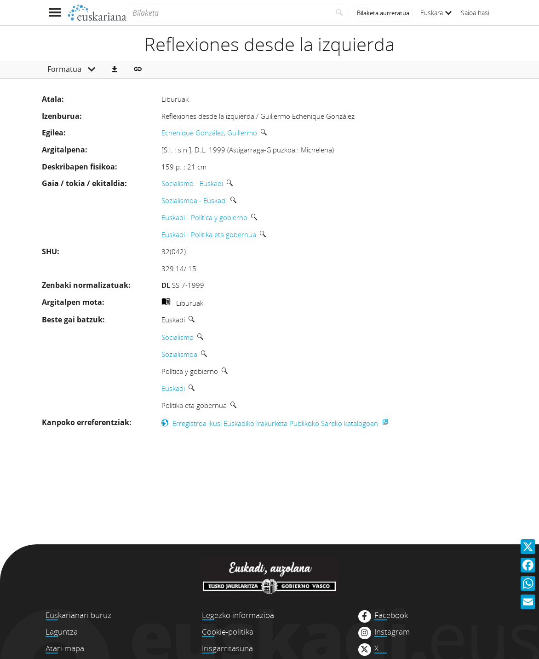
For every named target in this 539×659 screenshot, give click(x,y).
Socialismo (177, 337)
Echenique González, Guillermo (209, 132)
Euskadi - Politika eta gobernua (208, 234)
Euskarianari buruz (78, 615)
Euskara (436, 12)
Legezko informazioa (238, 615)
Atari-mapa (65, 648)
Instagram (392, 631)
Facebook (391, 615)
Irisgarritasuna (227, 648)
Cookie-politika (227, 631)
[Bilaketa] (228, 13)
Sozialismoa (179, 354)
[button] (114, 69)
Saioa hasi (475, 12)
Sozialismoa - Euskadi (194, 200)
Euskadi (173, 388)
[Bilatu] (339, 13)
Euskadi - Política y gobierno (204, 217)
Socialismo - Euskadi (192, 183)
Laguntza (62, 631)
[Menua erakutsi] (54, 12)
